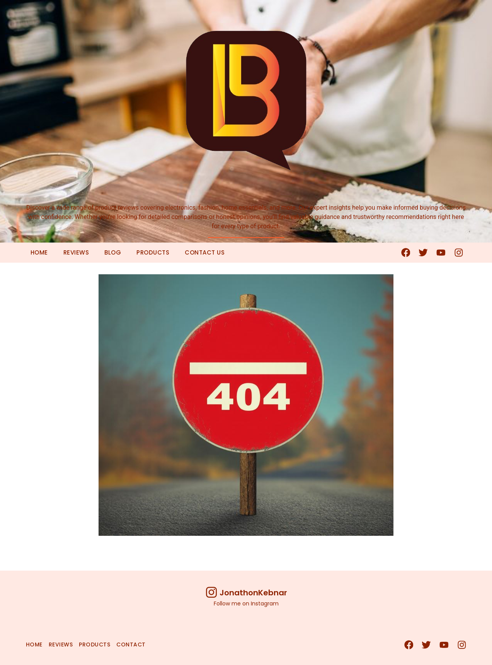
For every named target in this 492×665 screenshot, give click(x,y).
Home (39, 252)
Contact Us (205, 252)
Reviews (76, 252)
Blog (112, 252)
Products (152, 252)
